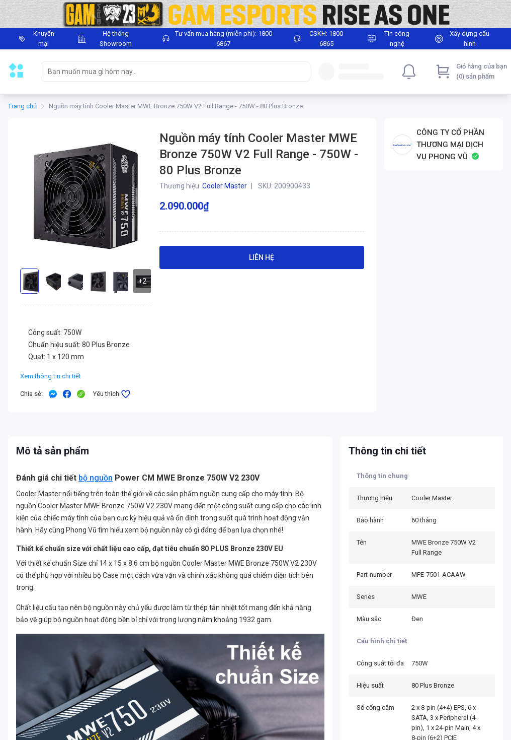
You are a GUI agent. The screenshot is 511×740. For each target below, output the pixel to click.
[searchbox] (166, 71)
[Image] (255, 14)
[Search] (300, 71)
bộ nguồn (95, 478)
